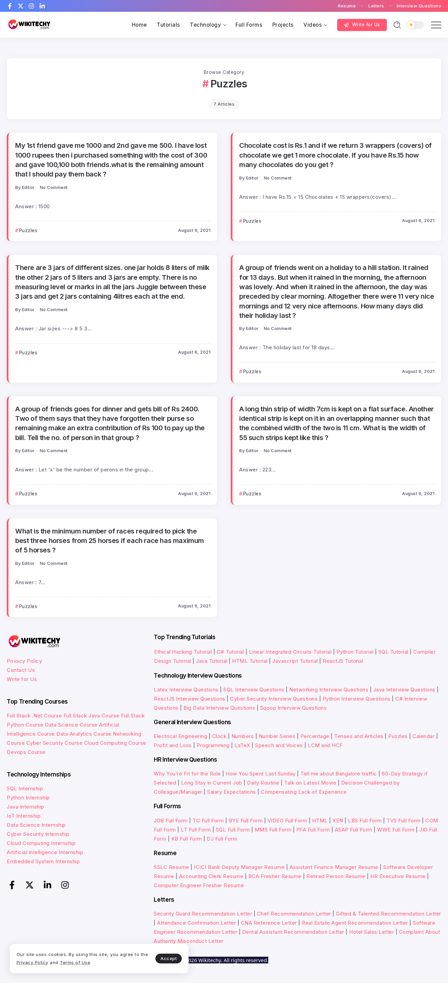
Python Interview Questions (357, 698)
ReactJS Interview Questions (189, 698)
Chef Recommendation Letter (294, 913)
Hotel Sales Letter (371, 932)
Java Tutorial (211, 661)
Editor (28, 187)
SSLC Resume (171, 867)
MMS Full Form (273, 829)
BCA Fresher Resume (275, 876)
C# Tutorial (231, 652)
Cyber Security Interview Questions (274, 698)
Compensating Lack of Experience (304, 792)
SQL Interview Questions (253, 689)
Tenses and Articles (358, 736)
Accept (159, 958)
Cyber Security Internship (38, 834)
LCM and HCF (325, 745)
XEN (337, 820)
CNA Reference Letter (269, 923)
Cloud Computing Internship (41, 843)
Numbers (242, 736)
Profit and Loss (173, 745)
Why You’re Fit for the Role (187, 773)
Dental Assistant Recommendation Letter (293, 932)
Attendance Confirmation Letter (196, 923)
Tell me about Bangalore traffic (338, 773)
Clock (219, 736)
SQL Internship (25, 788)
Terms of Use (84, 962)
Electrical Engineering (180, 736)
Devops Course (26, 752)
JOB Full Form (171, 820)
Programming (213, 745)
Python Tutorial (355, 652)
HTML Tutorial (250, 661)
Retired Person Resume (336, 876)
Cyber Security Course (54, 743)
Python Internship (28, 797)
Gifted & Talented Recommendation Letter (388, 913)
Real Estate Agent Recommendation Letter (355, 923)
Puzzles (398, 736)
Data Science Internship (36, 825)
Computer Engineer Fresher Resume (199, 885)
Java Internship (25, 806)
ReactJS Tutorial (343, 661)
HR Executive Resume (398, 876)
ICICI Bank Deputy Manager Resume (239, 867)
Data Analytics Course (83, 734)
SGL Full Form (233, 829)
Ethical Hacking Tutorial (183, 652)
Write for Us (22, 679)
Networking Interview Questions (328, 689)
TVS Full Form (404, 820)
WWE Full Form (396, 829)
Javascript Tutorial (295, 661)
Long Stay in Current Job (211, 783)
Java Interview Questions (404, 689)
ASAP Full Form (353, 829)
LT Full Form (196, 829)
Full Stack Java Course (92, 715)
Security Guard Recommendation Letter (203, 913)
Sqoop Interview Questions (293, 708)
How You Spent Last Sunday (261, 773)
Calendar (423, 736)
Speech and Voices (279, 745)
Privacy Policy (24, 661)
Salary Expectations (231, 792)
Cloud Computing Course (115, 743)
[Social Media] (10, 6)
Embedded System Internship (43, 861)
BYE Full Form (246, 820)
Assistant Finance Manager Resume (334, 867)
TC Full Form (208, 820)
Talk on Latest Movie (310, 783)
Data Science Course (71, 724)
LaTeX (242, 745)
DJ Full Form (222, 839)
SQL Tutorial (393, 652)
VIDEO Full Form (287, 820)
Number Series (277, 736)
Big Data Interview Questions (219, 708)
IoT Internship (24, 816)
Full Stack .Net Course (34, 715)
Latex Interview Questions (186, 689)
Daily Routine (263, 783)
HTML (320, 820)
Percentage (314, 736)
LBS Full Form (365, 820)
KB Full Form (186, 839)
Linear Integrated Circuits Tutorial (290, 652)
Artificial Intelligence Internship (45, 852)
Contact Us (21, 670)
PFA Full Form (313, 829)
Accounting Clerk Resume (211, 876)
